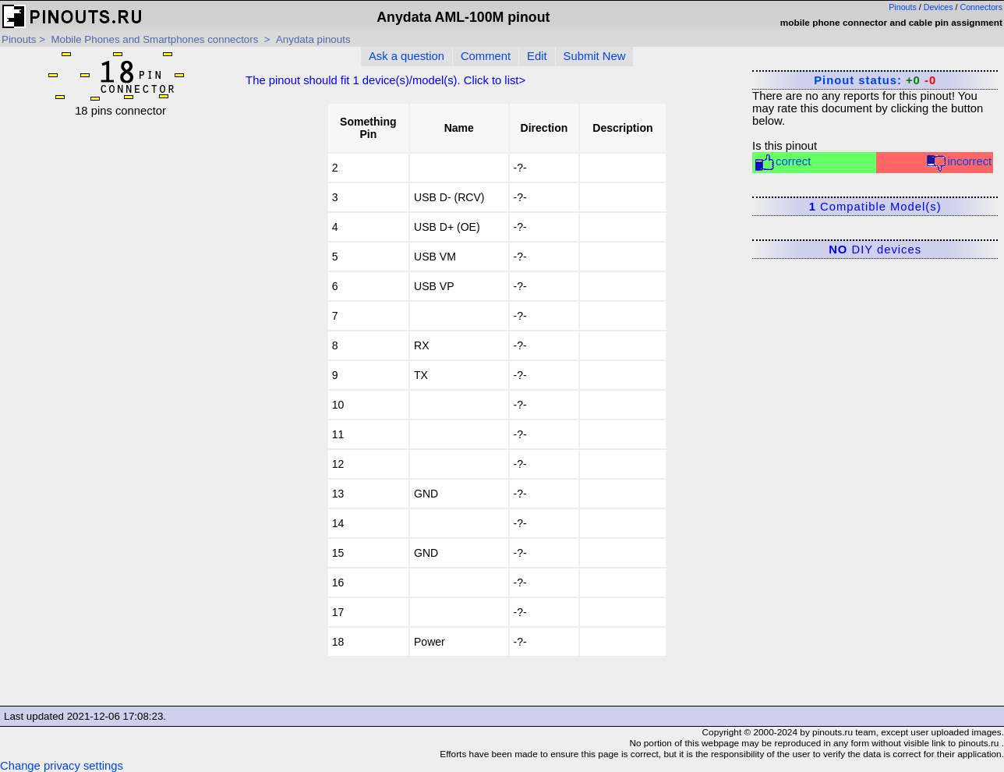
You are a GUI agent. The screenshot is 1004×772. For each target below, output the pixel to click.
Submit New (595, 56)
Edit (537, 56)
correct (782, 163)
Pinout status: (875, 80)
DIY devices (875, 249)
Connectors (981, 7)
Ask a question (406, 56)
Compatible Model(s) (875, 206)
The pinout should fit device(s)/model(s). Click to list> (385, 80)
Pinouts (903, 7)
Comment (486, 56)
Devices (938, 7)
